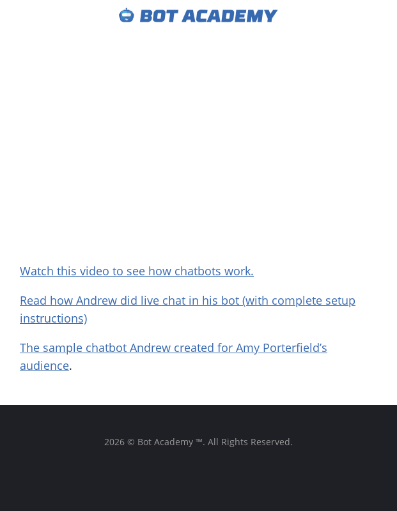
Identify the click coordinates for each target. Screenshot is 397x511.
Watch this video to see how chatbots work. (137, 270)
